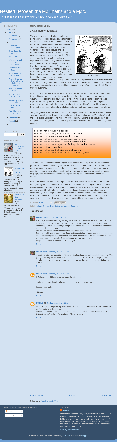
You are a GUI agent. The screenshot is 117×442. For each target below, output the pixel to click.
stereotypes (65, 206)
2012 (9, 29)
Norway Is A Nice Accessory (15, 74)
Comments (11, 415)
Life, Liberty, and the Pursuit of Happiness (15, 62)
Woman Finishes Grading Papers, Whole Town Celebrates (16, 82)
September (13, 117)
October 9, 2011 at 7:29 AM (58, 252)
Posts (9, 411)
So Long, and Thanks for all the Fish (19, 147)
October (12, 42)
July (11, 124)
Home (72, 395)
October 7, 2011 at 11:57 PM (54, 217)
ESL (52, 206)
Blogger (84, 436)
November (13, 39)
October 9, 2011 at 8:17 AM (58, 274)
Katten (57, 206)
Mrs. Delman (41, 252)
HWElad (39, 303)
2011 (9, 33)
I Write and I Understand (14, 46)
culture (39, 206)
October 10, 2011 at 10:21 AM (58, 303)
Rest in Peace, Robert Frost (14, 95)
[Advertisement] (71, 375)
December (13, 36)
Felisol (39, 217)
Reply (38, 244)
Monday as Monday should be (16, 101)
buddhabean (41, 274)
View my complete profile (70, 430)
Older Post (107, 395)
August (12, 121)
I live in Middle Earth (14, 106)
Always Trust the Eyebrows (15, 90)
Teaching (74, 206)
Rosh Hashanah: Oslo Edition (15, 112)
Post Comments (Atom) (50, 401)
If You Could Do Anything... (15, 52)
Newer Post (36, 395)
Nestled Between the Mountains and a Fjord (43, 11)
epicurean (66, 436)
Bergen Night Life (15, 57)
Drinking (46, 206)
